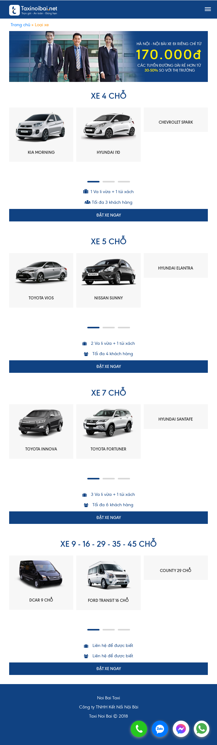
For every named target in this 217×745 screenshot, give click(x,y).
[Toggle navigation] (208, 9)
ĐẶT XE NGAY (108, 215)
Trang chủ (20, 24)
